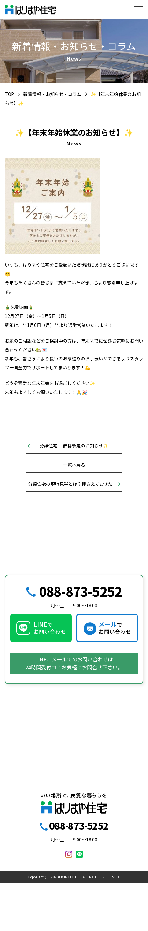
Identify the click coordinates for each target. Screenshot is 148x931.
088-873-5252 (80, 591)
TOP (9, 94)
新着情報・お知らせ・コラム (52, 94)
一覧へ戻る (74, 465)
